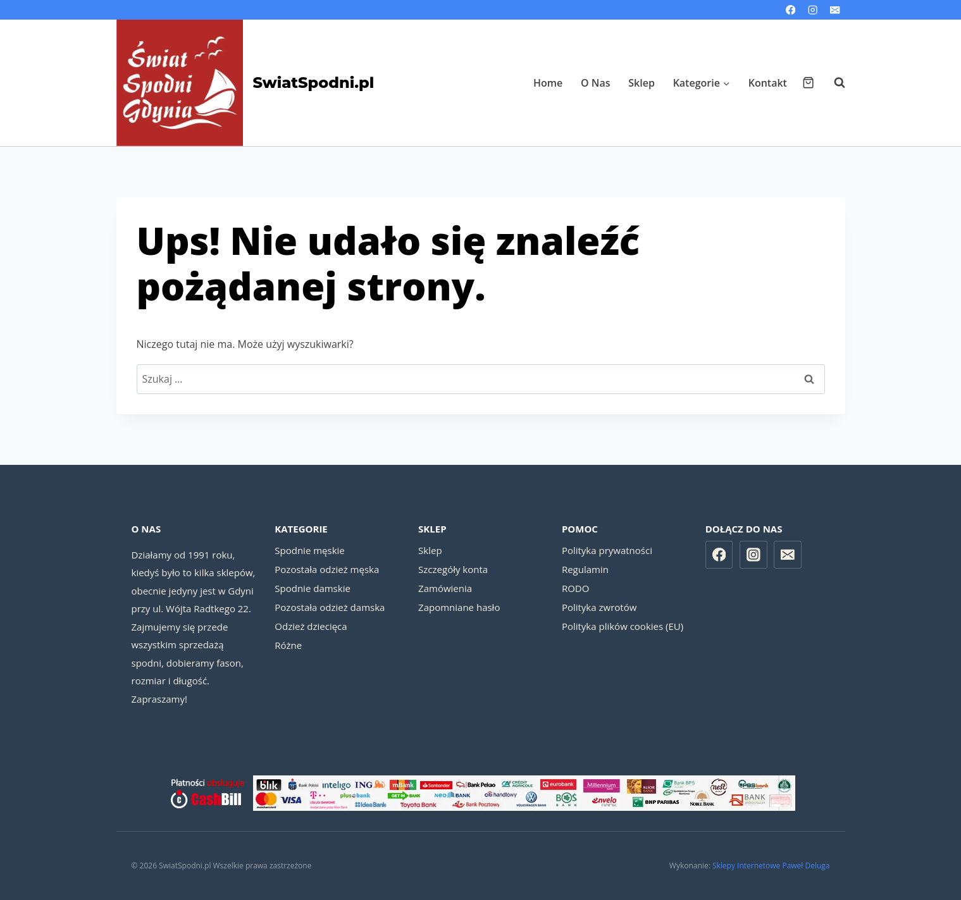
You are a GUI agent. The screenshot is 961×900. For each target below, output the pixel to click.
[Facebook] (790, 10)
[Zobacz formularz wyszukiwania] (833, 83)
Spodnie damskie (312, 588)
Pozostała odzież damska (330, 607)
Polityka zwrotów (599, 607)
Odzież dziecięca (311, 626)
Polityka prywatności (607, 550)
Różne (288, 645)
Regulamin (585, 569)
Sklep (641, 83)
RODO (575, 588)
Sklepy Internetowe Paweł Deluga (771, 865)
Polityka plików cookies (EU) (622, 626)
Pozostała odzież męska (327, 569)
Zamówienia (445, 588)
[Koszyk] (808, 83)
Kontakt (767, 83)
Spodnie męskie (309, 550)
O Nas (595, 83)
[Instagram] (812, 10)
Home (547, 83)
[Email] (835, 10)
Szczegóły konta (453, 569)
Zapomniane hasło (459, 607)
